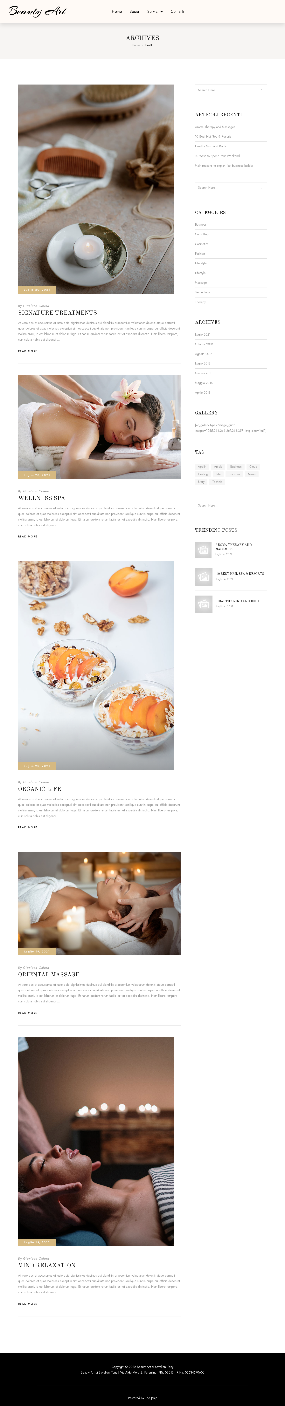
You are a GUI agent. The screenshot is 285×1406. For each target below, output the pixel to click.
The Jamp (151, 1398)
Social (135, 11)
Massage (201, 282)
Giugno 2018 (203, 373)
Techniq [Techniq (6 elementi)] (217, 482)
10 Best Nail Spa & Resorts (213, 136)
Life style (201, 263)
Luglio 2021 (203, 334)
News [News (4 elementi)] (252, 474)
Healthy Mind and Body (210, 146)
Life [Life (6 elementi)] (218, 474)
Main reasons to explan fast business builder (224, 165)
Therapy (200, 302)
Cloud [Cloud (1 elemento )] (253, 466)
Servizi (155, 12)
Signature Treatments (57, 313)
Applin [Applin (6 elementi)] (202, 466)
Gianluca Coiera (36, 306)
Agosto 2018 (203, 354)
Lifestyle (200, 273)
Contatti (177, 11)
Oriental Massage (49, 975)
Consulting (202, 234)
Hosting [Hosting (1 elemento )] (203, 474)
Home (117, 11)
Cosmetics (201, 244)
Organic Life (39, 789)
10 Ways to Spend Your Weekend (217, 156)
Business (200, 224)
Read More (27, 351)
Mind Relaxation (47, 1266)
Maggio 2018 (204, 383)
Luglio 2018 (203, 363)
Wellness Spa (41, 498)
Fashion (200, 253)
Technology (202, 292)
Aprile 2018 (203, 392)
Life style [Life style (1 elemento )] (234, 474)
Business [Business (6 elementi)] (236, 466)
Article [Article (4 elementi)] (218, 466)
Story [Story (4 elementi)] (201, 482)
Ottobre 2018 (204, 344)
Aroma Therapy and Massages (215, 127)
